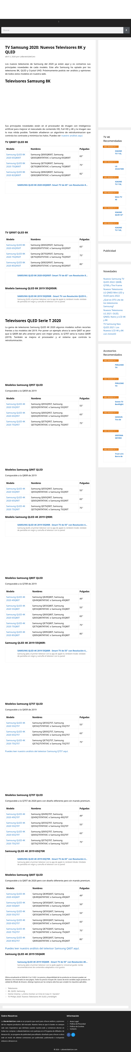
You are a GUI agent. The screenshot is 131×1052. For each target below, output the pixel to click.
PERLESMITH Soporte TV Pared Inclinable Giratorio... (119, 384)
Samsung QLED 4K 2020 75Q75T (15, 742)
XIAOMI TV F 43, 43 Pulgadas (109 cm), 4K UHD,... (119, 152)
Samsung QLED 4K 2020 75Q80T (15, 625)
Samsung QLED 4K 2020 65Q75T (15, 733)
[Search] (126, 30)
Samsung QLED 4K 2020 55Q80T (15, 607)
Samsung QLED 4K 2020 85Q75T (15, 939)
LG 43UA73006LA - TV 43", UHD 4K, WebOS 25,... (119, 167)
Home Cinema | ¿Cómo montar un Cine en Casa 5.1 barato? (33, 994)
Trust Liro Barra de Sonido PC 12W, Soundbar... (119, 455)
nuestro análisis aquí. (72, 135)
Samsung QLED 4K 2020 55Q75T (15, 724)
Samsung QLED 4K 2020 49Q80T (15, 598)
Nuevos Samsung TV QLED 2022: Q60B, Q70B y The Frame (113, 282)
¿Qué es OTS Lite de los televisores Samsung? (113, 303)
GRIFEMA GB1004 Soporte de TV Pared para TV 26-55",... (119, 436)
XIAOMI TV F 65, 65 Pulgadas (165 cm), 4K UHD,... (119, 228)
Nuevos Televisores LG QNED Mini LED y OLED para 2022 (113, 292)
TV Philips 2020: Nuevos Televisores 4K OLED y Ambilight (32, 996)
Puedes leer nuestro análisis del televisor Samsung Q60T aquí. (42, 948)
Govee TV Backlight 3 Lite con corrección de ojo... (119, 403)
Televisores (12, 988)
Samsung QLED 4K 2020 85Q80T (15, 633)
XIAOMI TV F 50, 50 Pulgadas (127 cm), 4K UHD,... (119, 183)
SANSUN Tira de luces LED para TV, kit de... (119, 418)
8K (9, 991)
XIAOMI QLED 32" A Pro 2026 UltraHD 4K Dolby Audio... (119, 213)
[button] (59, 21)
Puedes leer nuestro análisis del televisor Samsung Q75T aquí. (36, 751)
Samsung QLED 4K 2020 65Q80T (15, 616)
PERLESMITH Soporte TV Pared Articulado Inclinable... (119, 366)
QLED (13, 991)
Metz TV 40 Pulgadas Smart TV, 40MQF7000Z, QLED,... (119, 198)
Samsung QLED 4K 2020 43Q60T (15, 895)
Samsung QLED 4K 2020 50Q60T (15, 904)
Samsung (21, 991)
